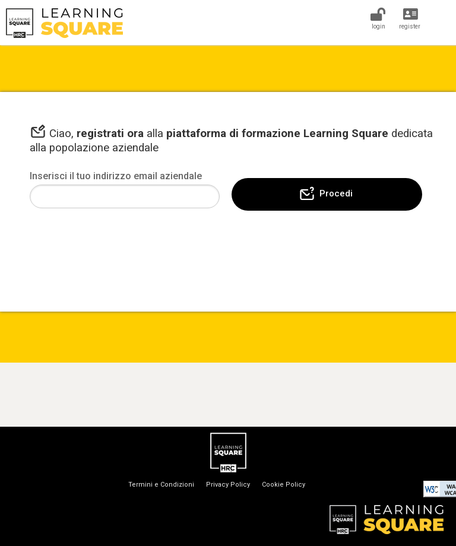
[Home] (228, 23)
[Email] (125, 196)
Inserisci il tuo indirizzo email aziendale (116, 176)
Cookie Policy (283, 484)
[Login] (377, 17)
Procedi (326, 194)
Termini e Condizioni (161, 484)
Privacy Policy (228, 484)
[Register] (410, 17)
